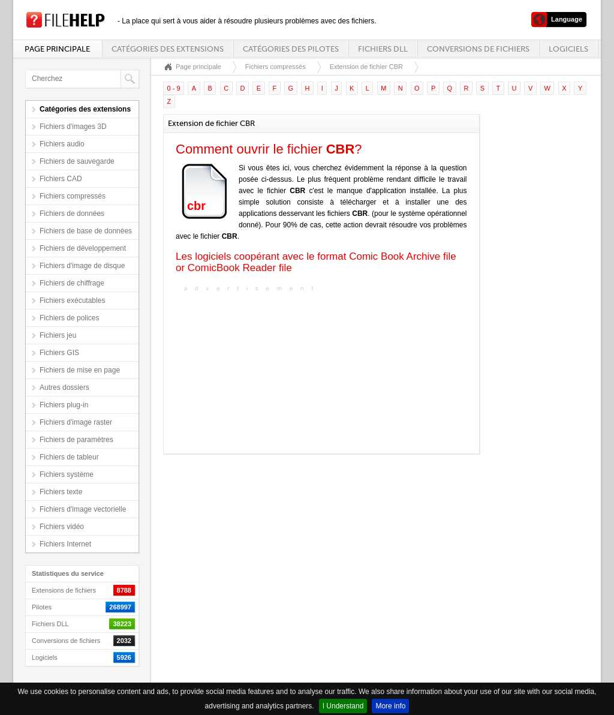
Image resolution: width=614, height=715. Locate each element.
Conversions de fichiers (478, 48)
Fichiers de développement (83, 248)
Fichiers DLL (383, 48)
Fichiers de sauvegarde (77, 161)
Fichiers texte (61, 492)
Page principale (57, 48)
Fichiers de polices (69, 318)
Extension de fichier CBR (366, 66)
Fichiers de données (72, 213)
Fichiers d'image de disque (82, 266)
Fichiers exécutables (72, 300)
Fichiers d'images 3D (73, 126)
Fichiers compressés (73, 196)
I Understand (343, 706)
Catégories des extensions (168, 48)
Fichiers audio (62, 144)
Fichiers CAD (61, 179)
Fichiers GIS (59, 353)
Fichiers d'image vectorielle (83, 509)
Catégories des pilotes (291, 48)
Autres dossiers (64, 387)
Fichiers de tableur (69, 457)
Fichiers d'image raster (76, 422)
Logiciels (568, 48)
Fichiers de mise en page (80, 370)
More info (390, 706)
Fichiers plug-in (64, 405)
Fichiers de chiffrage (72, 283)
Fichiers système (67, 474)
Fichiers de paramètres (76, 439)
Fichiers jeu (58, 335)
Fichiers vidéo (62, 526)
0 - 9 (173, 88)
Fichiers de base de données (86, 231)
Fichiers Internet (65, 544)
